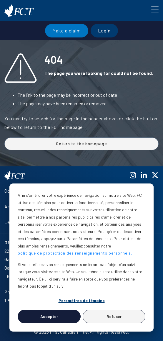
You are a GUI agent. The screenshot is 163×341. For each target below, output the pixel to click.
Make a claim (66, 30)
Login (104, 30)
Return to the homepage (81, 143)
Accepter (49, 316)
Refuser (114, 316)
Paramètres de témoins (82, 300)
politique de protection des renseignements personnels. (75, 252)
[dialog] (81, 257)
